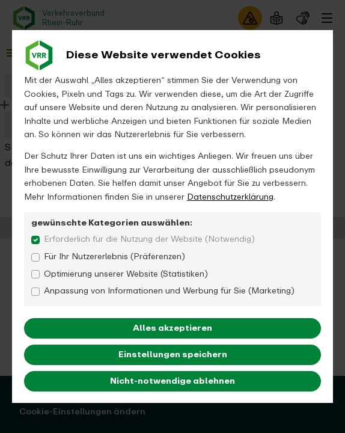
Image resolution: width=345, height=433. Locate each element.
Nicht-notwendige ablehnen (172, 381)
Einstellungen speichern (172, 354)
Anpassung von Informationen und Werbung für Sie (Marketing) (169, 291)
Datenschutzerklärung (230, 197)
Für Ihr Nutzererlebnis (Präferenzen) (114, 256)
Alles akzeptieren (172, 328)
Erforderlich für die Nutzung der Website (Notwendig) (149, 239)
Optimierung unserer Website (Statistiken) (126, 274)
